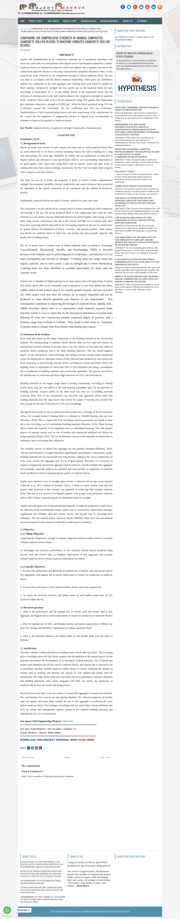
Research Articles (88, 21)
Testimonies (142, 21)
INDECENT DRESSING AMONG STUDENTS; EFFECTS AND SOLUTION (137, 108)
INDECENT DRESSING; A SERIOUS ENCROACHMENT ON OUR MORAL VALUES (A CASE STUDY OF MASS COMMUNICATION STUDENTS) (137, 153)
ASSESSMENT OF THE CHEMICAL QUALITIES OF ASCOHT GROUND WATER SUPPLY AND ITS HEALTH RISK (42, 899)
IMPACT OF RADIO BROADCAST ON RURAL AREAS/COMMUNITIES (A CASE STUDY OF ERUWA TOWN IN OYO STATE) (137, 279)
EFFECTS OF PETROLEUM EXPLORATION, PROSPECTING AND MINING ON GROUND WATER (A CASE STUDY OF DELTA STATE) (41, 873)
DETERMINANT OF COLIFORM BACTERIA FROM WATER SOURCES (40, 882)
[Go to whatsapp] (7, 910)
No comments (25, 49)
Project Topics (37, 20)
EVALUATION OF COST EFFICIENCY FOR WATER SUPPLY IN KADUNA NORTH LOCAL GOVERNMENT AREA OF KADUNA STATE (41, 864)
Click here (67, 721)
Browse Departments (109, 21)
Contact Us (127, 21)
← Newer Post (27, 757)
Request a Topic (69, 21)
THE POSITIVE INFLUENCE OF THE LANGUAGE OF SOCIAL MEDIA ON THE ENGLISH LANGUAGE (135, 220)
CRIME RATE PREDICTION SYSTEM (133, 186)
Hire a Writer (53, 21)
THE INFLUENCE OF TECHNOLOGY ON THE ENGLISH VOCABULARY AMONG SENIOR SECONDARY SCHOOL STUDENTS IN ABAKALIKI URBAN (137, 241)
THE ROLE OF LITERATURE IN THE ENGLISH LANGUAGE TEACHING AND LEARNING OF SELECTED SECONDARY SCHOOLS (135, 202)
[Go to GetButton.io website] (7, 916)
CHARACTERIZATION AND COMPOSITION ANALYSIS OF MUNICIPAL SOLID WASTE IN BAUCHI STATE (41, 890)
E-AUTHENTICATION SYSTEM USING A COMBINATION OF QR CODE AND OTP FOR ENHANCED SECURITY (137, 262)
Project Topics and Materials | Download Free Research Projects (99, 911)
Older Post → (106, 757)
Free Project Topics (124, 171)
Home (22, 21)
